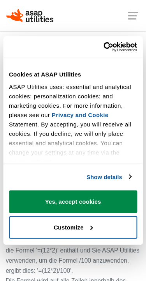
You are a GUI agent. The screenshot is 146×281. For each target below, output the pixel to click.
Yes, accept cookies (73, 201)
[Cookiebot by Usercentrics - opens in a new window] (104, 47)
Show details (104, 177)
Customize (73, 227)
